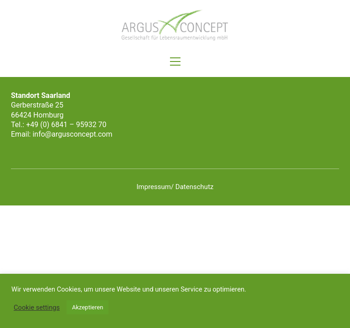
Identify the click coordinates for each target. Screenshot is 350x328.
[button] (175, 61)
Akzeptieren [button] (87, 307)
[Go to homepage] (175, 25)
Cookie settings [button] (37, 307)
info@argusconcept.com (72, 134)
